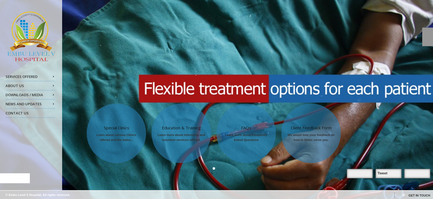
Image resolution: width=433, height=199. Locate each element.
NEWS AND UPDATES (30, 104)
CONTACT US (17, 113)
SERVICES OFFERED (30, 77)
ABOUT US (30, 86)
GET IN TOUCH (419, 195)
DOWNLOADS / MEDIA (30, 95)
